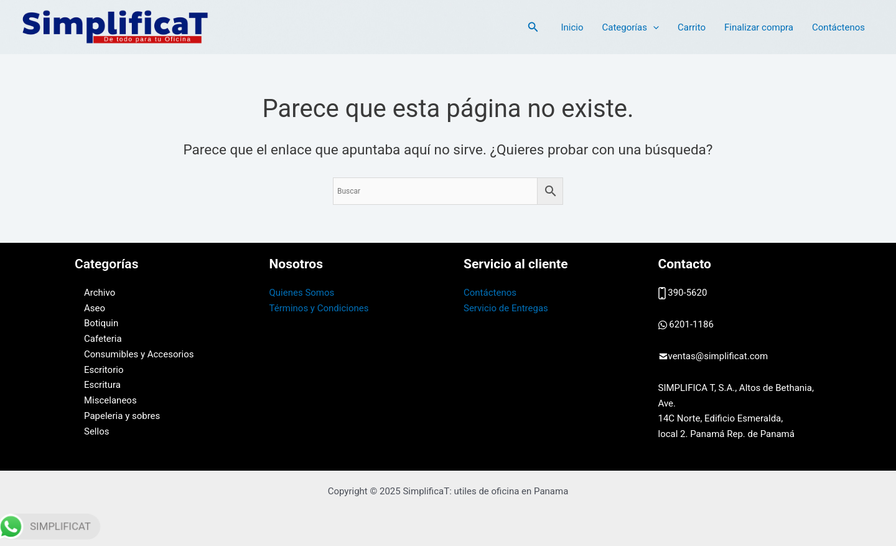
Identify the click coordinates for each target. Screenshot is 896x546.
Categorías (630, 27)
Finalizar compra (758, 27)
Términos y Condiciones (319, 308)
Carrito (692, 27)
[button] (533, 27)
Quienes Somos (302, 292)
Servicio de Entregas (506, 308)
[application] (653, 27)
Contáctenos (838, 27)
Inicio (572, 27)
